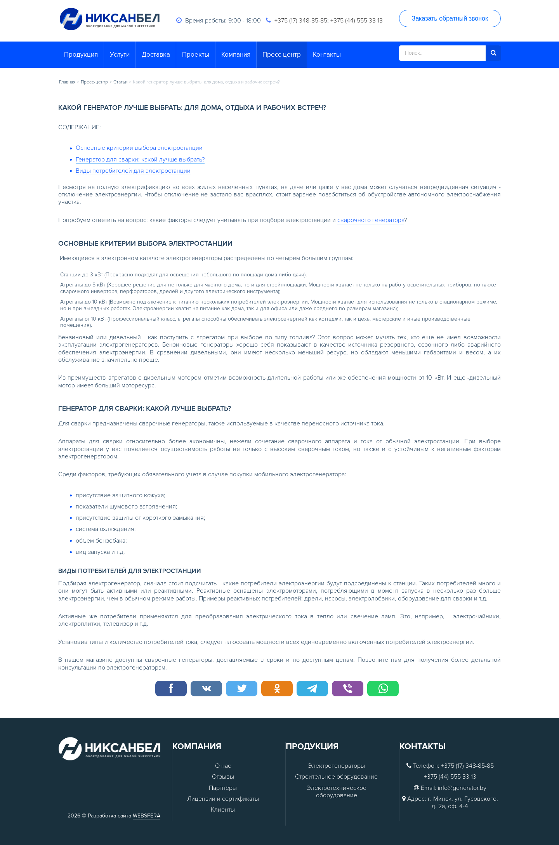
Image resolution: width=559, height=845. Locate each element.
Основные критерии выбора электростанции (139, 148)
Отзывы (223, 777)
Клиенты (223, 810)
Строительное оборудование (336, 777)
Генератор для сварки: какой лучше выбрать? (140, 159)
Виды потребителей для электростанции (133, 171)
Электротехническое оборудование (336, 791)
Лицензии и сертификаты (223, 799)
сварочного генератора (370, 220)
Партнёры (223, 788)
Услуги (120, 54)
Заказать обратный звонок (450, 18)
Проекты (195, 54)
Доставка (156, 54)
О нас (223, 766)
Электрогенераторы (336, 766)
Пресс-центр (281, 54)
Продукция (81, 54)
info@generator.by (462, 788)
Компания (235, 54)
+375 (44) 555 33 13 (356, 20)
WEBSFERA (146, 815)
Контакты (327, 54)
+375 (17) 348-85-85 (300, 20)
